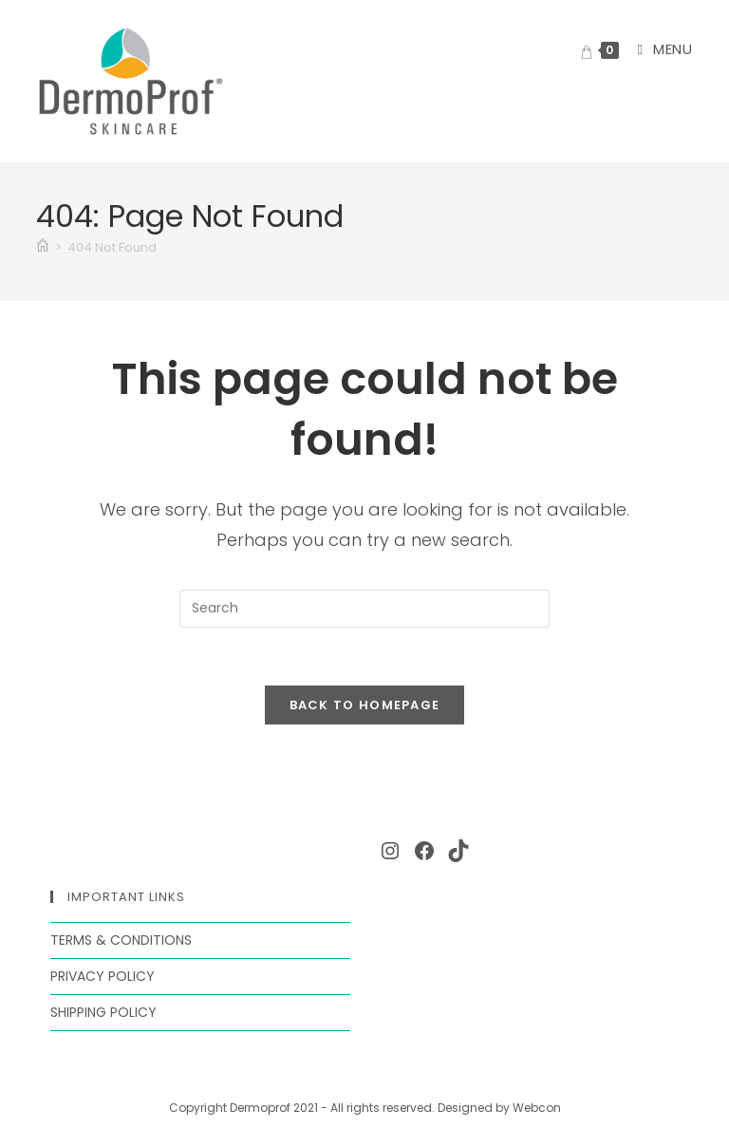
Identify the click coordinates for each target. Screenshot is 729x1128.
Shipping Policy (103, 1012)
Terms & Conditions (121, 940)
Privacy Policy (102, 976)
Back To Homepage (365, 705)
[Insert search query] (364, 609)
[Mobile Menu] (657, 49)
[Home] (42, 247)
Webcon (537, 1108)
